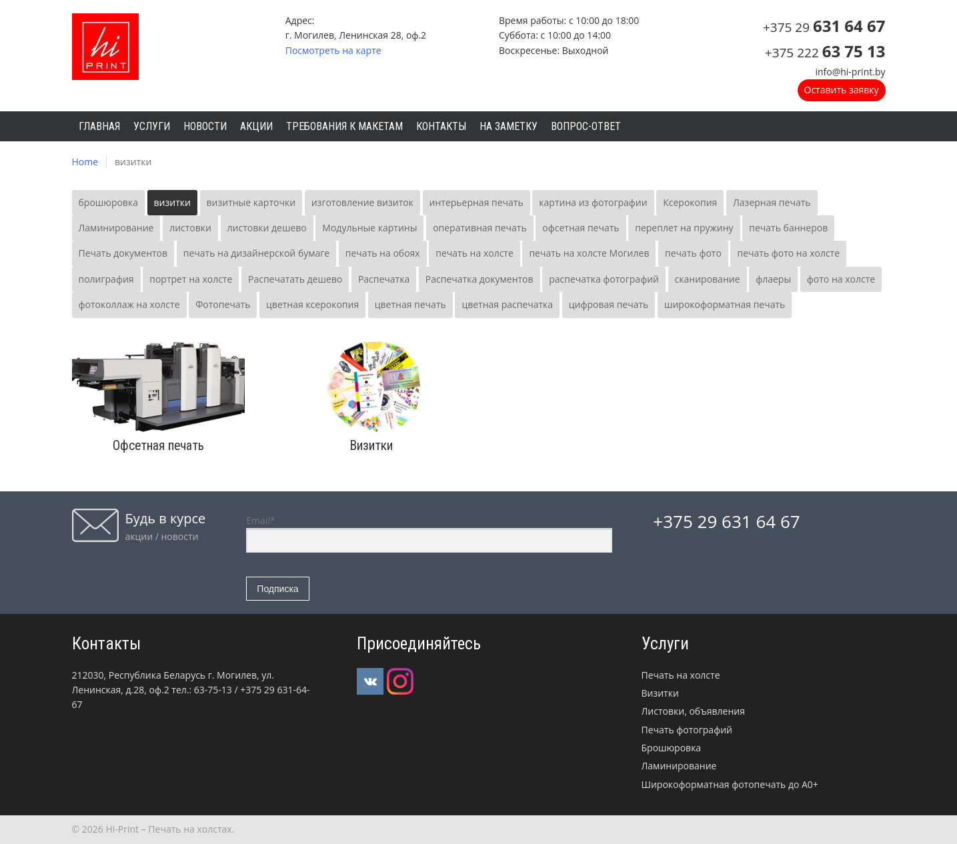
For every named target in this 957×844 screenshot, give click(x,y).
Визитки (660, 693)
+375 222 (825, 52)
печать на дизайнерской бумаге (256, 253)
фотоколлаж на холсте (129, 304)
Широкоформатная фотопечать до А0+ (730, 784)
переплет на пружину (684, 227)
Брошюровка (672, 747)
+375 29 (824, 27)
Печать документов (123, 253)
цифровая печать (609, 304)
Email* (429, 533)
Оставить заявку (841, 89)
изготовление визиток (362, 202)
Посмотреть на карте (333, 50)
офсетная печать (580, 227)
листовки (190, 227)
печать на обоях (382, 253)
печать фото (693, 253)
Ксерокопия (690, 202)
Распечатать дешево (295, 279)
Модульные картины (369, 227)
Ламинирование (116, 227)
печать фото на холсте (788, 253)
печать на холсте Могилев (589, 253)
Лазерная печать (772, 202)
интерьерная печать (476, 202)
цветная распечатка (507, 304)
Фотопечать (222, 304)
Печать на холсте (681, 675)
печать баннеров (788, 227)
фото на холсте (841, 279)
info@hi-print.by (850, 71)
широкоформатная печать (724, 304)
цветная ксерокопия (312, 304)
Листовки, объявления (693, 711)
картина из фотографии (593, 202)
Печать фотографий (687, 729)
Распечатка (383, 279)
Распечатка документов (479, 279)
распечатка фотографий (604, 279)
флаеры (773, 279)
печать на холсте (474, 253)
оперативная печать (480, 227)
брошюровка (108, 202)
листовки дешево (267, 227)
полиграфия (106, 279)
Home (85, 161)
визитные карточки (251, 202)
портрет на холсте (190, 279)
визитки (172, 202)
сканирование (707, 279)
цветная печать (410, 304)
